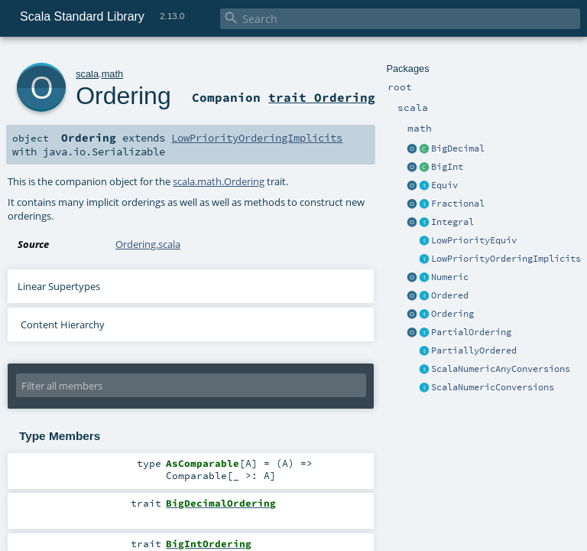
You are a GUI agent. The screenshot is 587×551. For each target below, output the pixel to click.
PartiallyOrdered (474, 350)
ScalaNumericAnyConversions (500, 369)
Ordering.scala (147, 244)
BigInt (447, 166)
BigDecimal (458, 148)
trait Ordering (321, 97)
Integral (452, 222)
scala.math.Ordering (218, 181)
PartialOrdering (471, 332)
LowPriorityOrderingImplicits (506, 258)
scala (87, 74)
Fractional (458, 203)
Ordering (452, 313)
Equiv (444, 185)
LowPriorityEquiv (474, 240)
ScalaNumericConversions (492, 387)
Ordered (450, 295)
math (112, 74)
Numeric (450, 277)
